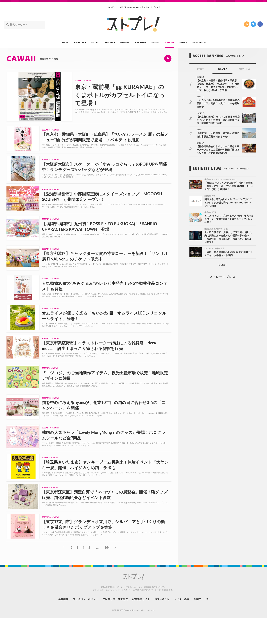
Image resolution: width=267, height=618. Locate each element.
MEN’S (183, 42)
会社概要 (63, 599)
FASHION (140, 42)
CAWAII (169, 42)
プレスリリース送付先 (115, 599)
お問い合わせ (161, 599)
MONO (95, 42)
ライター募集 (181, 599)
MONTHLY (244, 68)
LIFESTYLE (80, 42)
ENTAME (110, 42)
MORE (222, 264)
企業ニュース (201, 599)
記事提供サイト (141, 599)
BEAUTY (125, 42)
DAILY (200, 68)
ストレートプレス (222, 277)
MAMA (155, 42)
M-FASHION (199, 42)
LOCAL (65, 42)
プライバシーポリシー (85, 599)
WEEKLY (222, 68)
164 (107, 547)
